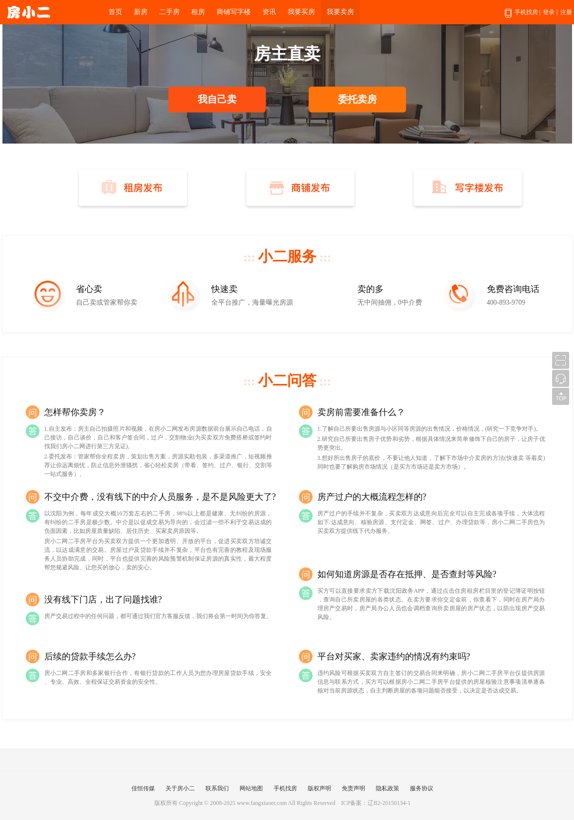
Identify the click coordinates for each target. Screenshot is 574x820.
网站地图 (251, 788)
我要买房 (301, 12)
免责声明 (353, 788)
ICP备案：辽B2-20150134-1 (376, 803)
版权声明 (319, 788)
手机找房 (522, 16)
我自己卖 (217, 99)
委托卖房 (357, 99)
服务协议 (421, 788)
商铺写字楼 (234, 12)
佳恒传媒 (143, 788)
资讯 (269, 12)
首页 (115, 12)
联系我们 (217, 788)
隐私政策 (387, 788)
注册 (566, 12)
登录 (549, 12)
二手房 (169, 12)
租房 (198, 12)
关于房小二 (180, 788)
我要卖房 (340, 12)
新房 (141, 12)
